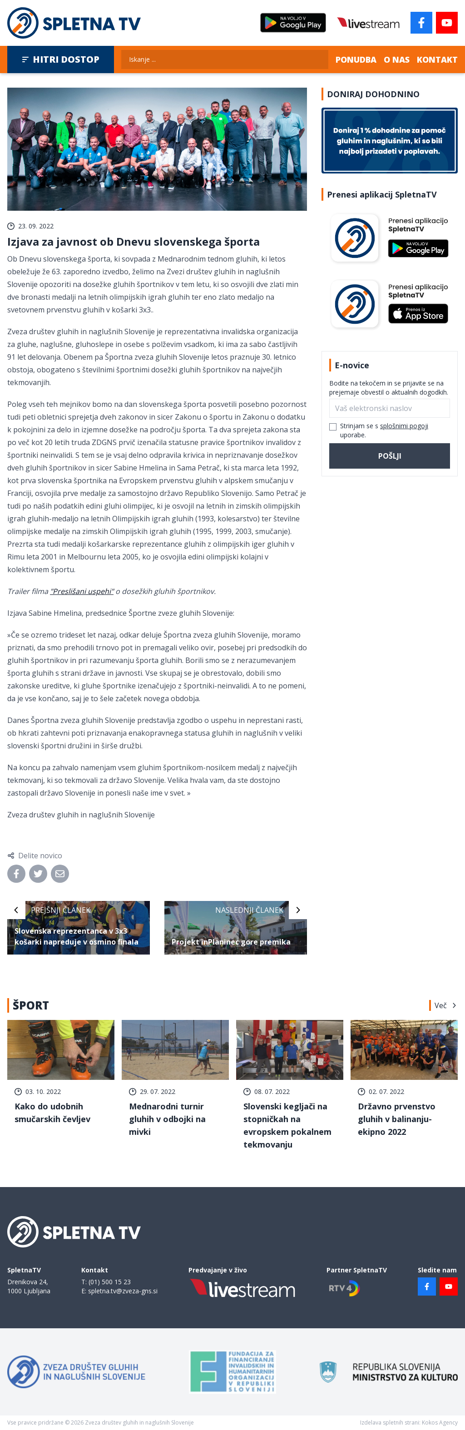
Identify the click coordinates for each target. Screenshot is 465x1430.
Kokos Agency (440, 1422)
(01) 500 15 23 (110, 1281)
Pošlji (389, 456)
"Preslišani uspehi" (82, 591)
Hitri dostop (60, 59)
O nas (397, 59)
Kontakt (437, 59)
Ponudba (356, 59)
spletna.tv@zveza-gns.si (123, 1291)
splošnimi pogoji (404, 425)
